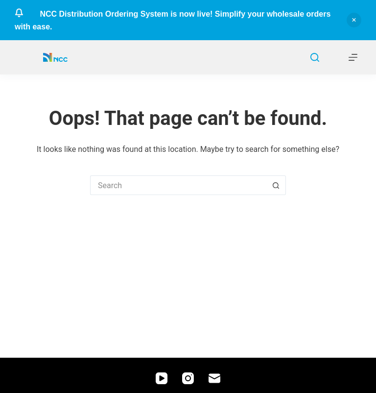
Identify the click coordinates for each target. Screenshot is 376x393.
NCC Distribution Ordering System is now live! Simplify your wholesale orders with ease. (172, 20)
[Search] (314, 57)
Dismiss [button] (354, 20)
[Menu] (353, 57)
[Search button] (276, 185)
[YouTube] (161, 378)
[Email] (214, 378)
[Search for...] (178, 185)
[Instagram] (188, 378)
